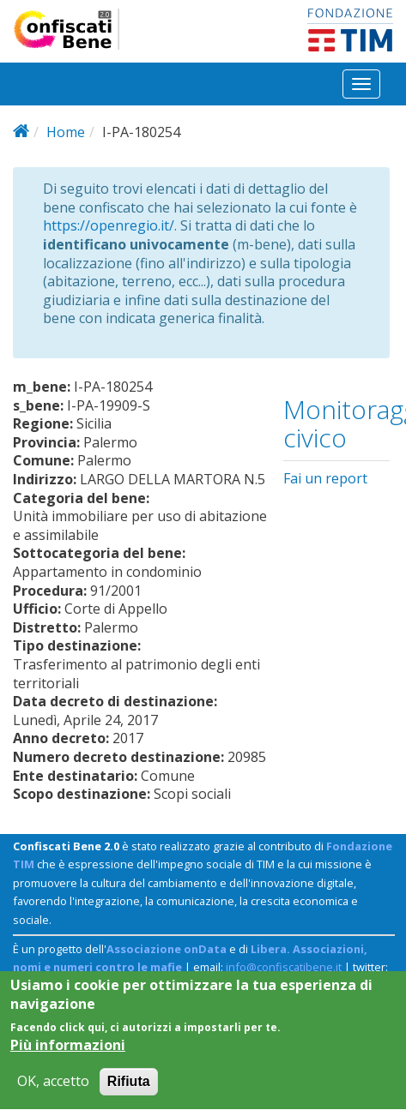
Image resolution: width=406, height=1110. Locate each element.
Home (65, 132)
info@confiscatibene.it (284, 967)
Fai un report (325, 478)
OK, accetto (53, 1091)
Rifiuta (128, 1090)
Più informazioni (67, 1054)
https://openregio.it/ (108, 225)
